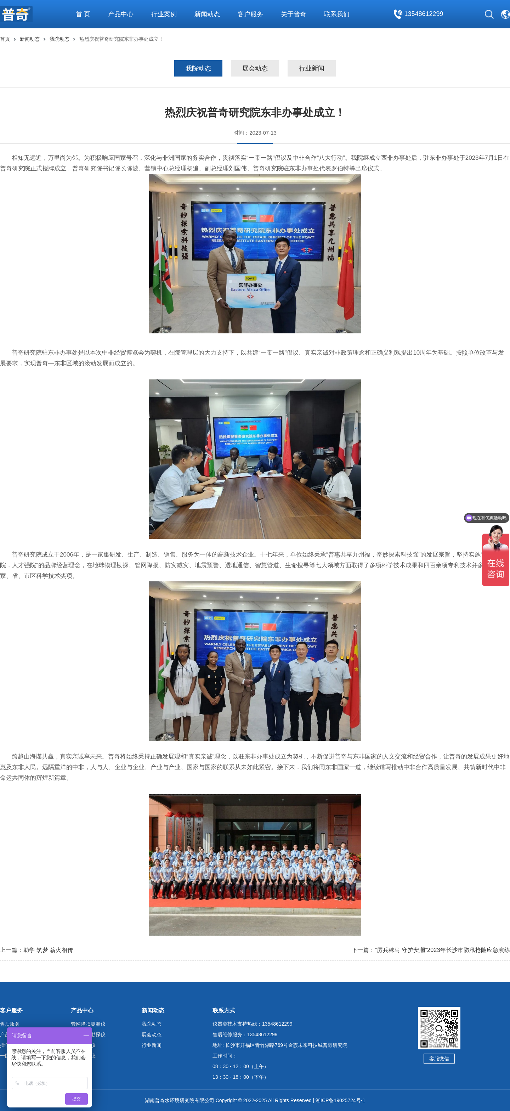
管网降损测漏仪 (88, 1024)
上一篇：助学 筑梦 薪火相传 (36, 950)
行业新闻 (311, 68)
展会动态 (255, 68)
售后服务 (10, 1024)
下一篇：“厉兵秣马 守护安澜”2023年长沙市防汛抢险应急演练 (431, 950)
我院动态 (59, 39)
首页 (5, 39)
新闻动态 (30, 39)
